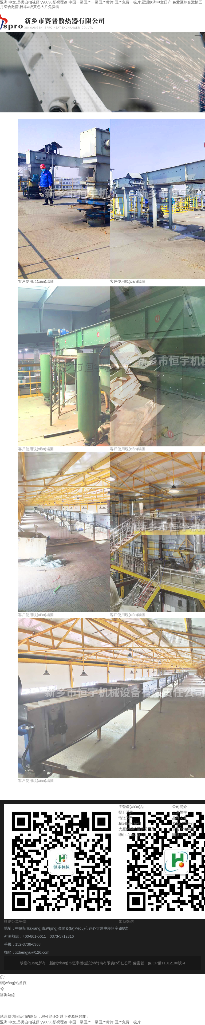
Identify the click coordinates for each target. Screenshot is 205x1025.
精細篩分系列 (130, 823)
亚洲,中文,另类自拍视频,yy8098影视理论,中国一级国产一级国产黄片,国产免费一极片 (70, 1022)
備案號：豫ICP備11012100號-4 (159, 963)
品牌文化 (179, 818)
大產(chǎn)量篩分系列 (137, 829)
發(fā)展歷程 (182, 823)
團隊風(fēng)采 (184, 834)
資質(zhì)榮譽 (183, 829)
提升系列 (126, 812)
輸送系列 (126, 818)
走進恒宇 (179, 812)
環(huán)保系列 (131, 834)
